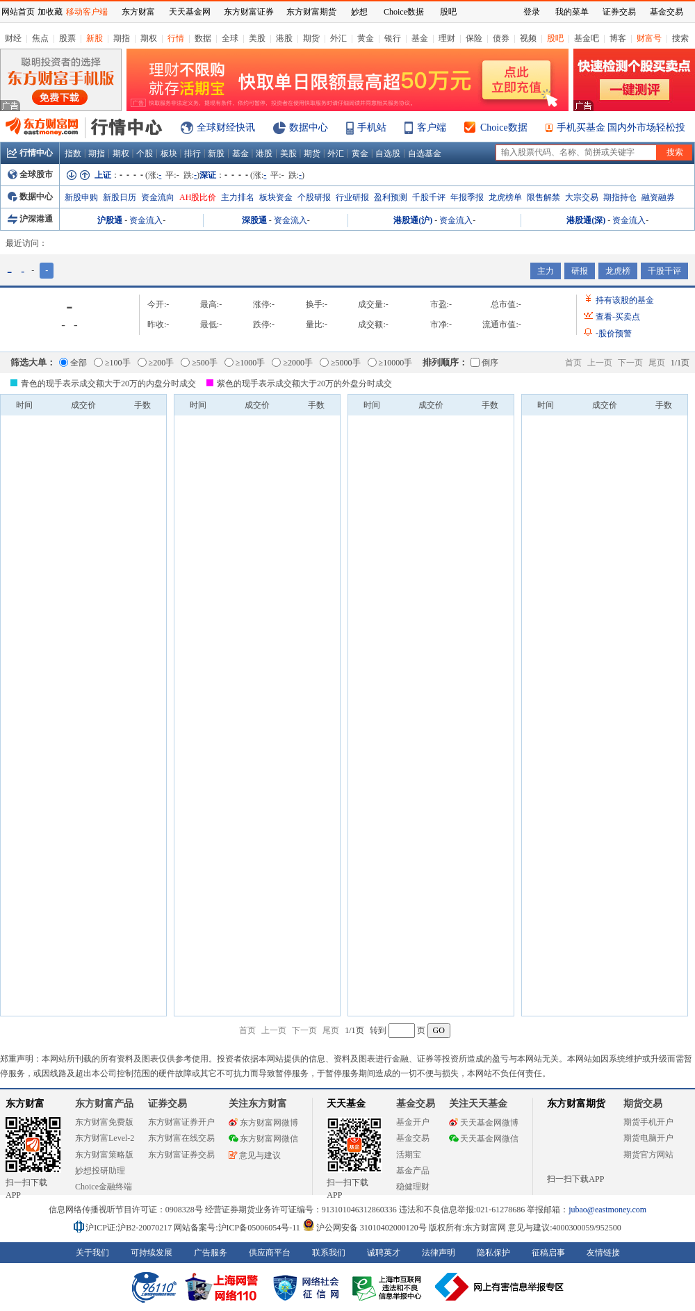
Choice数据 (504, 127)
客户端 (431, 127)
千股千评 (428, 197)
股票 (67, 38)
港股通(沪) (412, 220)
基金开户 (413, 1122)
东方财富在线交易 (181, 1138)
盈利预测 (390, 197)
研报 (579, 271)
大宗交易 (581, 197)
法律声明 (438, 1253)
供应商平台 (270, 1253)
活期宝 (408, 1155)
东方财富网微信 (263, 1139)
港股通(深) (585, 220)
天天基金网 (190, 12)
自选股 (387, 153)
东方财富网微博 (263, 1123)
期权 (148, 38)
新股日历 (119, 197)
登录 (531, 12)
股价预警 (614, 333)
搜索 (680, 38)
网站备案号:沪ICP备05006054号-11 (238, 1227)
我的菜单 (572, 12)
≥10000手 (390, 363)
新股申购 (81, 197)
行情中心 (30, 153)
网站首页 (18, 12)
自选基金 (424, 153)
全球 (230, 38)
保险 (474, 38)
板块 (169, 153)
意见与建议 (255, 1155)
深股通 (254, 220)
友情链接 (603, 1253)
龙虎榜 (617, 271)
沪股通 (109, 220)
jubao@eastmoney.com (607, 1209)
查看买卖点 (618, 317)
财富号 (649, 38)
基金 (419, 38)
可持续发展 (151, 1253)
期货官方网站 (648, 1155)
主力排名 (237, 197)
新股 (94, 38)
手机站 (371, 127)
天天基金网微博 (483, 1123)
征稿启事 (548, 1253)
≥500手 (199, 363)
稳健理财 (413, 1187)
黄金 (365, 38)
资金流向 (157, 197)
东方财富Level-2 (104, 1138)
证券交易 (619, 12)
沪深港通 (30, 219)
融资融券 (658, 197)
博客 (618, 38)
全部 (73, 363)
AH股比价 (197, 197)
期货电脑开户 (648, 1138)
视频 (528, 38)
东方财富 (25, 1103)
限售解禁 (543, 197)
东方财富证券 (249, 12)
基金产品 (413, 1171)
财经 (13, 38)
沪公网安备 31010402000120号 (364, 1227)
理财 (447, 38)
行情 (175, 38)
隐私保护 (493, 1253)
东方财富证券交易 (181, 1155)
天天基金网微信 (483, 1139)
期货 (311, 38)
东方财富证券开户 (181, 1122)
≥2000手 (292, 363)
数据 (203, 38)
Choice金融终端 (103, 1187)
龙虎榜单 (505, 197)
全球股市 (30, 174)
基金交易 (413, 1138)
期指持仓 (620, 197)
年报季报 (467, 197)
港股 (284, 38)
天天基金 (346, 1103)
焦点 (40, 38)
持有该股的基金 (625, 300)
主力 (545, 271)
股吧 (555, 38)
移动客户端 (87, 12)
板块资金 (276, 197)
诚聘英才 (383, 1253)
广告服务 (210, 1253)
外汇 (338, 38)
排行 (192, 153)
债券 (501, 38)
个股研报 (314, 197)
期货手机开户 (648, 1122)
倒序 (484, 363)
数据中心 (308, 127)
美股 (257, 38)
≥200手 (156, 363)
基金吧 (586, 38)
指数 (73, 153)
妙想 (359, 12)
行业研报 (352, 197)
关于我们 (92, 1253)
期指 (121, 38)
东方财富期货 (576, 1103)
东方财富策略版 (104, 1155)
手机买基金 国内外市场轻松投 (621, 127)
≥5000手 (340, 363)
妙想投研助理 (100, 1171)
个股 (144, 153)
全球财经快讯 (226, 127)
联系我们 (328, 1253)
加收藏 (50, 12)
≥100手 (112, 363)
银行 (392, 38)
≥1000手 (244, 363)
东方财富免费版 (104, 1122)
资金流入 (146, 220)
